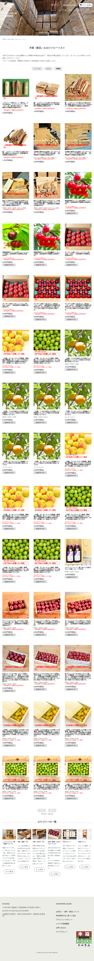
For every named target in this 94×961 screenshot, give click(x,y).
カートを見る (86, 5)
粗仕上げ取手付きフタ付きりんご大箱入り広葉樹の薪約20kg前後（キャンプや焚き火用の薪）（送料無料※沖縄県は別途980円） (47, 203)
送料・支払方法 (68, 10)
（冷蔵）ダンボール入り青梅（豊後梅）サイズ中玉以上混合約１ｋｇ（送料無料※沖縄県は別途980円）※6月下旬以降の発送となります (47, 360)
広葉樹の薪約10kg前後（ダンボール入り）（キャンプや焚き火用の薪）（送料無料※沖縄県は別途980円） (78, 153)
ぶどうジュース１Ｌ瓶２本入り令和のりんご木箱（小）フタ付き (78, 568)
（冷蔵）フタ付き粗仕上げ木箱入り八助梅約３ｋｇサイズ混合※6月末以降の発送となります (47, 412)
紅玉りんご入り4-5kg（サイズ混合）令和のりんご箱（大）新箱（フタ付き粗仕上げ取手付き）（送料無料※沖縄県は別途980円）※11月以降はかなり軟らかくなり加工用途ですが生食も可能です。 (15, 677)
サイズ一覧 (50, 10)
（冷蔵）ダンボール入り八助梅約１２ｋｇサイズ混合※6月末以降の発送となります (78, 412)
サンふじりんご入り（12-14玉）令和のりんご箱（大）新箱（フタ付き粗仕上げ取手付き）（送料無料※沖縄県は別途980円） (15, 623)
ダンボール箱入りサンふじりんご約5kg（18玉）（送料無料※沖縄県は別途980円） (15, 305)
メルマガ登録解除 (62, 924)
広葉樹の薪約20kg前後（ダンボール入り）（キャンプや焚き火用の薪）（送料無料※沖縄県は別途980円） (47, 153)
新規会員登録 (69, 5)
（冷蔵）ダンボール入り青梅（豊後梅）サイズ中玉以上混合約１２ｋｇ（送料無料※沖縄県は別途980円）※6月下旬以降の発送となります (78, 517)
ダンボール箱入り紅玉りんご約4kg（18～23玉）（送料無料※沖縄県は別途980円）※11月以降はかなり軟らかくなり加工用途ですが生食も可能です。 (78, 307)
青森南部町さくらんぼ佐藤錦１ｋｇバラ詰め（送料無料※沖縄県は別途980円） (47, 253)
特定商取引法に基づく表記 (66, 916)
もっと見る (9, 871)
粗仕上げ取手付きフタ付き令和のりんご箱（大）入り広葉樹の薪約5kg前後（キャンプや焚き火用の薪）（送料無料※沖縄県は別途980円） (15, 203)
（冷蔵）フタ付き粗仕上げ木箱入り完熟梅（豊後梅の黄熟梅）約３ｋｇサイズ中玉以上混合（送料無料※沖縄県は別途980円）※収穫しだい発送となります (15, 733)
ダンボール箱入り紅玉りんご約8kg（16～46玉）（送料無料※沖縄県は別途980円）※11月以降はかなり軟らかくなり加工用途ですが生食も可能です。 (47, 307)
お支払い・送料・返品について (67, 912)
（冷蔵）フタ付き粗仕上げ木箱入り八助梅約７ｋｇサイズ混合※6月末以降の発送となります (15, 412)
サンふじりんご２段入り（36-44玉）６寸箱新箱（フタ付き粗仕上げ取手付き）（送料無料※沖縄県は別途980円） (47, 623)
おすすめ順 (37, 68)
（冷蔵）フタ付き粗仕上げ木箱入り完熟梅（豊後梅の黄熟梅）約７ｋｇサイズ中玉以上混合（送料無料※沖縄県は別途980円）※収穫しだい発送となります (47, 733)
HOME (4, 39)
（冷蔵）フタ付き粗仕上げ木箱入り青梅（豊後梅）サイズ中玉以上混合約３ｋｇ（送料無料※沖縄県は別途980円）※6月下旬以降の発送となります (78, 786)
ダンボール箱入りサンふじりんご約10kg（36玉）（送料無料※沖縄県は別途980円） (77, 253)
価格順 (48, 68)
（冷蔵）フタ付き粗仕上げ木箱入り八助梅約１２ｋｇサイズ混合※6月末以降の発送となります (78, 359)
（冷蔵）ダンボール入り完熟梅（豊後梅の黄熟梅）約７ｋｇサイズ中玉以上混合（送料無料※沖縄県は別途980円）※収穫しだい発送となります (15, 517)
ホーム (35, 10)
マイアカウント (62, 932)
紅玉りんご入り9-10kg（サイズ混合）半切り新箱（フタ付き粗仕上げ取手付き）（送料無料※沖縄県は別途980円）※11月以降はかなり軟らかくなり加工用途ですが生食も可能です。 (47, 677)
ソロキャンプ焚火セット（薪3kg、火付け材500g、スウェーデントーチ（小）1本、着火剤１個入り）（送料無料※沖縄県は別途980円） (15, 105)
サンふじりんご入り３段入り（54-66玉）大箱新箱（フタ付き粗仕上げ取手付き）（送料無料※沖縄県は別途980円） (78, 623)
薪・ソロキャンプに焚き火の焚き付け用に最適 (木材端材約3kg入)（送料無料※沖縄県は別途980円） (47, 104)
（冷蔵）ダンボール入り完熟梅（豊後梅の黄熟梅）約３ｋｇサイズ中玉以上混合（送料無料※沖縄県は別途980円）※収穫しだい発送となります (47, 517)
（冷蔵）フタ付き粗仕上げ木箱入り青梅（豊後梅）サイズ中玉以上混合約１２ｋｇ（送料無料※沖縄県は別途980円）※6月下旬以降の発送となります (15, 786)
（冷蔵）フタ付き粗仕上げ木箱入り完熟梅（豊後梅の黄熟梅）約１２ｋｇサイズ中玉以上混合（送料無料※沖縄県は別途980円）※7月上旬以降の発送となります (78, 733)
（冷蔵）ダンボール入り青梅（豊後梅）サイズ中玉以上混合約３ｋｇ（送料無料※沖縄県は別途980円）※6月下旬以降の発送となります (47, 570)
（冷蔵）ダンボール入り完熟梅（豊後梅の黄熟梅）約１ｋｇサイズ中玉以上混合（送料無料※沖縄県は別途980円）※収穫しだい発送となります (15, 360)
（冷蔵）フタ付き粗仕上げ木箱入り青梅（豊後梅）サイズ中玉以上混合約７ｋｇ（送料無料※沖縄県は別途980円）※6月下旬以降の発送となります (47, 786)
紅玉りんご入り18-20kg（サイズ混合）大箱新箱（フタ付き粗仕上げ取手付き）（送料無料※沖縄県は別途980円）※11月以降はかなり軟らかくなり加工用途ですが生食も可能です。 (78, 677)
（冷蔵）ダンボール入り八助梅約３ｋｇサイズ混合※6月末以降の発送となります (47, 463)
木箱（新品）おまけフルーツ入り (16, 39)
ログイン (55, 5)
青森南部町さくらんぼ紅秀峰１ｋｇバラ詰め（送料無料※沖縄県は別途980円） (78, 202)
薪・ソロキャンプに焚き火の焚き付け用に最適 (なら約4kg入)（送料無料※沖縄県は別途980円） (15, 153)
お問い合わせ (61, 928)
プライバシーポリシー (64, 920)
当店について (87, 10)
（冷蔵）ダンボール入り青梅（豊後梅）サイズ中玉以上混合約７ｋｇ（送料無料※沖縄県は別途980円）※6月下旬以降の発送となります (15, 570)
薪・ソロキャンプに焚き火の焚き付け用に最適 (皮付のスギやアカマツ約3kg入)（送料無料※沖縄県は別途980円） (78, 104)
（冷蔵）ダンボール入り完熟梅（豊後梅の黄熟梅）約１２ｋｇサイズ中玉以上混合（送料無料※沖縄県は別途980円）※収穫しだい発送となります (78, 464)
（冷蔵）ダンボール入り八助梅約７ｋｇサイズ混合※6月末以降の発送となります (15, 463)
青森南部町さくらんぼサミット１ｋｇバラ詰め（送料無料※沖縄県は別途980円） (15, 253)
